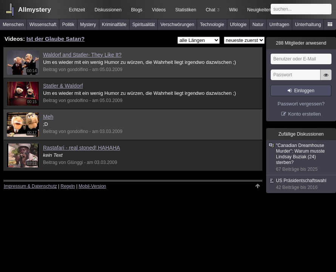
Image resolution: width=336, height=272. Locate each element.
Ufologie (238, 24)
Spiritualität (143, 24)
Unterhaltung (308, 24)
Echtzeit (77, 9)
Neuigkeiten (259, 9)
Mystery (88, 24)
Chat (212, 9)
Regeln (68, 186)
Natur (258, 24)
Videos (159, 9)
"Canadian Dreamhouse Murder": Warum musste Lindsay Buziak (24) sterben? (301, 157)
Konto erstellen (304, 114)
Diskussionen (107, 9)
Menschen (13, 24)
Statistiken (185, 9)
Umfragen (280, 24)
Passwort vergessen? (300, 104)
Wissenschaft (42, 24)
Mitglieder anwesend (301, 43)
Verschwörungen (177, 24)
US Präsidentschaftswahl (301, 184)
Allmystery (34, 9)
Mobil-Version (92, 186)
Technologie (212, 24)
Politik (68, 24)
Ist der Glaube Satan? (55, 39)
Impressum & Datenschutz (30, 186)
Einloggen (304, 90)
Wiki (233, 9)
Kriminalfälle (114, 24)
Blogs (136, 9)
